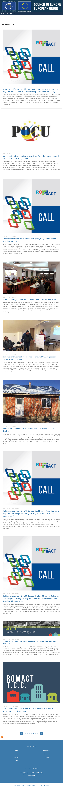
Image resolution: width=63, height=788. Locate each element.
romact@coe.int (31, 775)
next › (41, 733)
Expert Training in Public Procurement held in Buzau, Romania (29, 299)
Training (46, 757)
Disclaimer (17, 785)
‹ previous (21, 733)
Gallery (16, 760)
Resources (16, 757)
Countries (46, 754)
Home (16, 750)
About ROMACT (47, 750)
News (16, 754)
